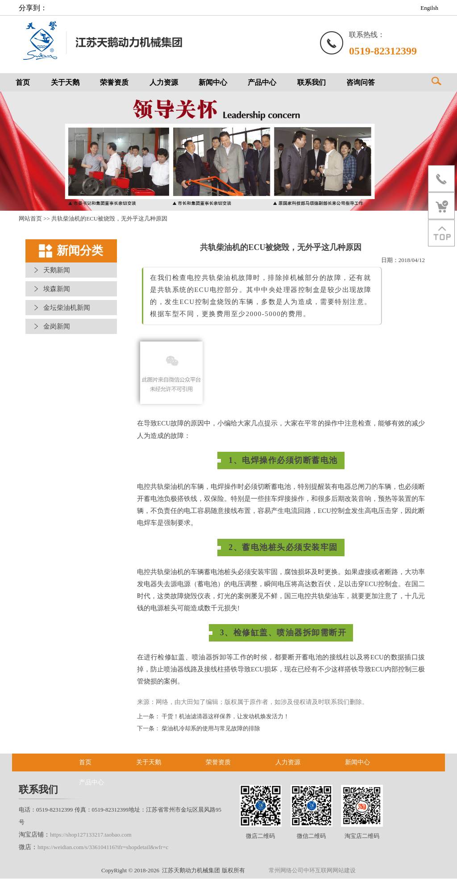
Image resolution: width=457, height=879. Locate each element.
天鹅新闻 (56, 270)
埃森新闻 (56, 289)
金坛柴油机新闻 (66, 308)
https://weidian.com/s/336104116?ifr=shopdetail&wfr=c (102, 847)
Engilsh (429, 7)
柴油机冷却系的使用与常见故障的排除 (211, 728)
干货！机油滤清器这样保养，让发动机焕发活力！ (225, 716)
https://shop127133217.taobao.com (91, 835)
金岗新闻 (56, 326)
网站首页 (30, 219)
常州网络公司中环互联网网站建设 (312, 870)
